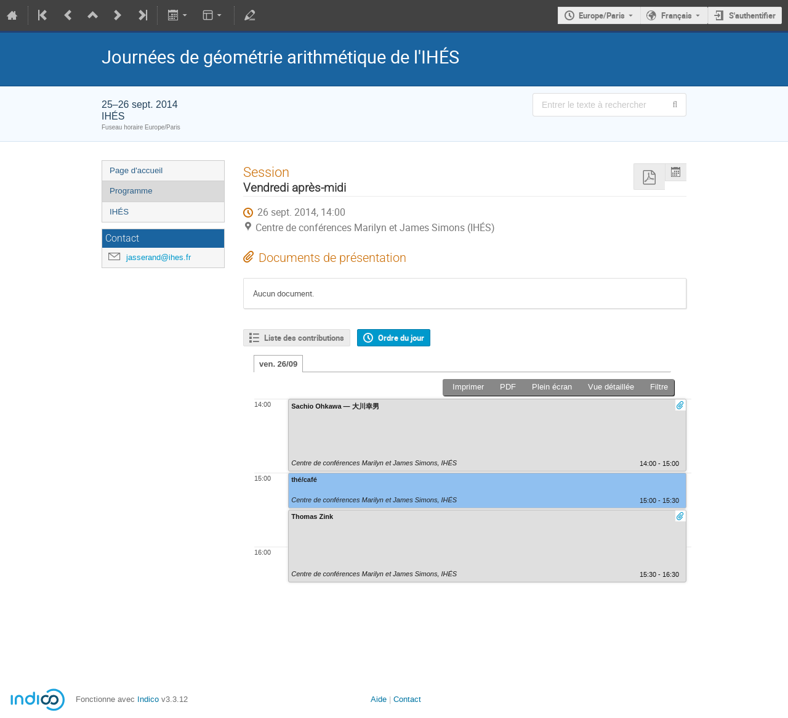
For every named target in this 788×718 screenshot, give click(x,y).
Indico (148, 699)
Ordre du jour (401, 337)
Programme (131, 190)
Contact (407, 699)
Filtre (659, 386)
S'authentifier (752, 15)
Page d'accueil (136, 170)
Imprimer (468, 386)
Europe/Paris (602, 15)
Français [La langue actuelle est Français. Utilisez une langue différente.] (676, 15)
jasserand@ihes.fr (158, 257)
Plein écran (552, 386)
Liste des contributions (304, 337)
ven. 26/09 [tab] (278, 364)
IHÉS (119, 211)
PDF (508, 386)
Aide (379, 699)
